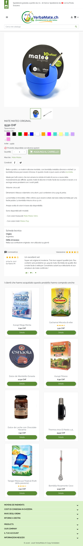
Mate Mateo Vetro (31, 216)
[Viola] (7, 134)
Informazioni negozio (14, 538)
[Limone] (60, 134)
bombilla (69, 172)
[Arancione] (42, 134)
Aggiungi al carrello (44, 151)
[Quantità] (19, 152)
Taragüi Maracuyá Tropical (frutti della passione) (22, 482)
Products (9, 524)
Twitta (20, 162)
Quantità (7, 152)
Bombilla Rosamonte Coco (61, 486)
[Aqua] (65, 134)
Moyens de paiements (14, 505)
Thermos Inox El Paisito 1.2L (60, 430)
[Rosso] (25, 134)
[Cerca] (41, 27)
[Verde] (19, 134)
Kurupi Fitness (61, 376)
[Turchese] (54, 134)
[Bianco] (36, 134)
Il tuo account (11, 533)
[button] (27, 273)
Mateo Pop (24, 221)
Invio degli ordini (12, 514)
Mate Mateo (16, 157)
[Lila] (71, 134)
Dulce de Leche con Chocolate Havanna (22, 428)
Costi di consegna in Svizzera (18, 509)
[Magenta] (48, 134)
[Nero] (13, 134)
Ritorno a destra (12, 518)
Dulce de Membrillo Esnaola (22, 376)
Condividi (14, 162)
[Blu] (30, 134)
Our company (10, 529)
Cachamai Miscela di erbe (61, 322)
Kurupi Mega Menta (22, 325)
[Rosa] (7, 139)
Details (22, 333)
